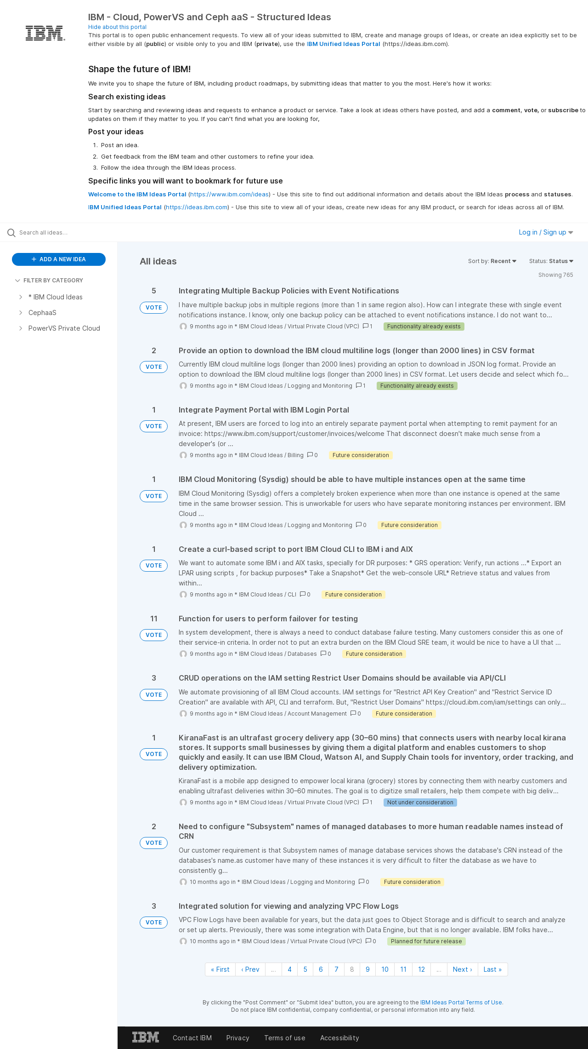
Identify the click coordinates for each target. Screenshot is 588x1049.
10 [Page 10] (385, 969)
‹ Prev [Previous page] (250, 969)
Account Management (317, 713)
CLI (292, 594)
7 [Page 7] (336, 969)
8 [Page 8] (352, 969)
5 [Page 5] (305, 969)
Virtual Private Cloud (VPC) (323, 326)
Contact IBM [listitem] (192, 1038)
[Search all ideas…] (70, 232)
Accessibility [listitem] (339, 1038)
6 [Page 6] (321, 969)
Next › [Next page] (462, 969)
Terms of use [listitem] (284, 1038)
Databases (302, 653)
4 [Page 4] (290, 969)
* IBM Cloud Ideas (258, 326)
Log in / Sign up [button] (546, 232)
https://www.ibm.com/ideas (229, 194)
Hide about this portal (117, 26)
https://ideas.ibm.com (196, 207)
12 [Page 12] (421, 969)
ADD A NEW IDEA (59, 259)
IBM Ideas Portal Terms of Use (461, 1002)
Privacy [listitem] (237, 1038)
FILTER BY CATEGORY (49, 280)
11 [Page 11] (403, 969)
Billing (296, 455)
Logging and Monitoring (320, 385)
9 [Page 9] (368, 969)
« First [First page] (220, 969)
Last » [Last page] (493, 969)
